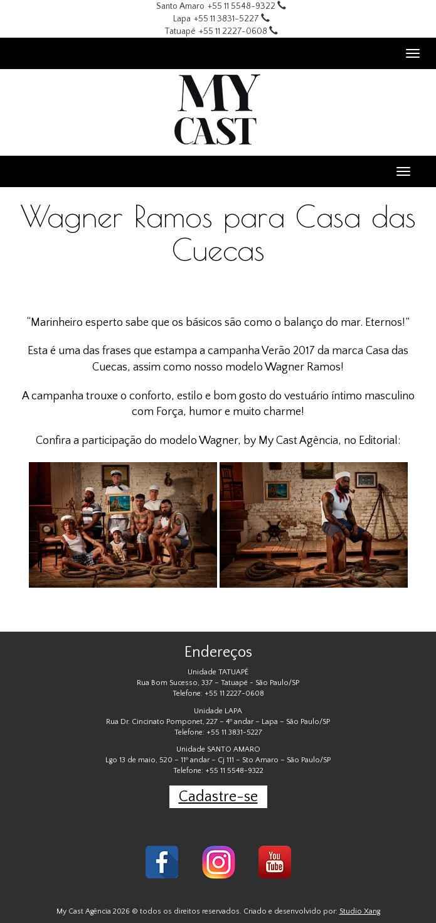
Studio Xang (359, 911)
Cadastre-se (218, 797)
